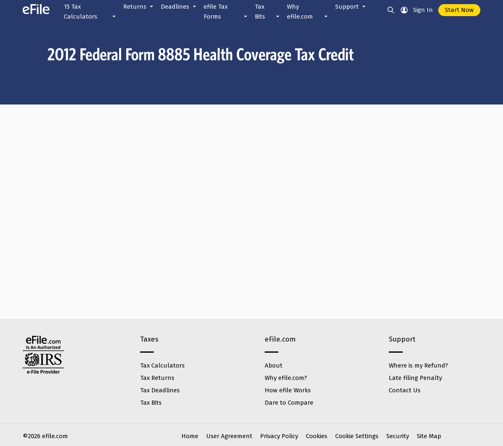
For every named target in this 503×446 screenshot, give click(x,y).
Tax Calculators (162, 365)
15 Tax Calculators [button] (90, 12)
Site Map (429, 436)
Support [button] (351, 7)
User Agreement (229, 436)
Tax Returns (157, 378)
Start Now (459, 10)
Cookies (316, 436)
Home (189, 436)
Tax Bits (151, 402)
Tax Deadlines (160, 390)
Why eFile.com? (286, 378)
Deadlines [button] (179, 7)
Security (397, 436)
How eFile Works (288, 390)
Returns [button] (139, 7)
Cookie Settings (356, 436)
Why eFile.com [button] (308, 12)
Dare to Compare (289, 402)
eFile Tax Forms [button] (226, 12)
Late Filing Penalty (415, 378)
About (273, 365)
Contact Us (405, 390)
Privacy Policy (279, 436)
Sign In (423, 10)
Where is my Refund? (418, 365)
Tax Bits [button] (268, 12)
